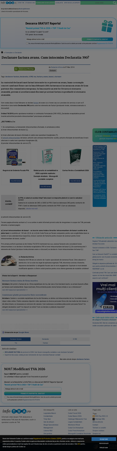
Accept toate (104, 439)
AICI (79, 444)
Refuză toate (104, 447)
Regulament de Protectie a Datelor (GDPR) (47, 438)
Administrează (103, 443)
